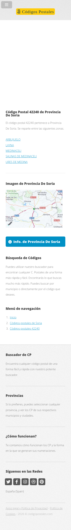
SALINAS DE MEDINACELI (21, 156)
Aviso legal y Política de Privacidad (27, 508)
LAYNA (10, 145)
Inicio (13, 317)
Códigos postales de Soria (26, 323)
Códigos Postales (37, 11)
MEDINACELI (13, 151)
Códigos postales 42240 (25, 328)
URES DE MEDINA (17, 162)
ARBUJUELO (13, 139)
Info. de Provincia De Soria (36, 241)
